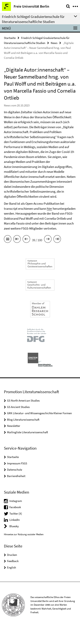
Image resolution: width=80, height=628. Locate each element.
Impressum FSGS (17, 463)
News (54, 43)
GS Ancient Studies (18, 407)
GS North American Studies (23, 400)
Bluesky (14, 526)
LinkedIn (14, 520)
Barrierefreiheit (16, 476)
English (11, 567)
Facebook (15, 507)
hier (49, 208)
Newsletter (13, 426)
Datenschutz (14, 469)
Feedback (13, 561)
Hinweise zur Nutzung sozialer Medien (24, 534)
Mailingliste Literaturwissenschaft (27, 432)
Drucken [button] (12, 555)
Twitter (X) (15, 513)
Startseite (10, 38)
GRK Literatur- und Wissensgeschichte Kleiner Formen (39, 413)
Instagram (15, 501)
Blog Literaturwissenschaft (23, 419)
